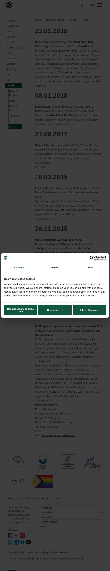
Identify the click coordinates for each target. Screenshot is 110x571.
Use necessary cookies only (20, 309)
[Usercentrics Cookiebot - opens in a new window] (92, 258)
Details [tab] (55, 267)
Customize (55, 310)
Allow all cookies (89, 310)
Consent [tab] (19, 267)
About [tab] (90, 267)
